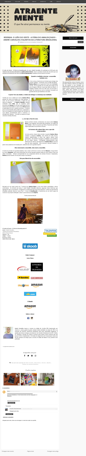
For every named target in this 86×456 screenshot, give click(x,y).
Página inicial (30, 451)
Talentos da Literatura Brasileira (10, 231)
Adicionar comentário (8, 417)
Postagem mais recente (8, 451)
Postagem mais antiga (52, 451)
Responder (11, 403)
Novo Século (38, 362)
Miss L (8, 391)
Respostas (8, 406)
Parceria (44, 362)
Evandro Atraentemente (28, 42)
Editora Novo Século (7, 233)
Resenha (49, 362)
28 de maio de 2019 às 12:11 (15, 391)
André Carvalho (10, 230)
